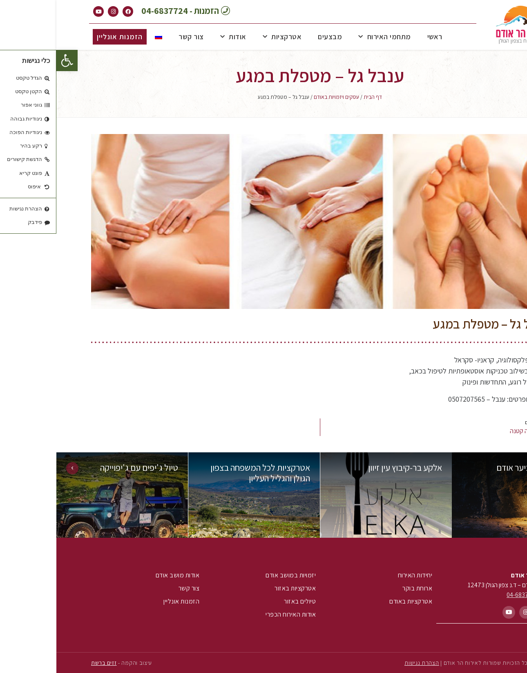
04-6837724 (466, 594)
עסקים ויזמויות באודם (280, 97)
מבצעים (273, 36)
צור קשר (134, 36)
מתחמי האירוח (328, 37)
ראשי (378, 36)
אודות (177, 37)
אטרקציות (226, 37)
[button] (10, 60)
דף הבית (316, 97)
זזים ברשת (47, 662)
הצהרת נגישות (365, 662)
